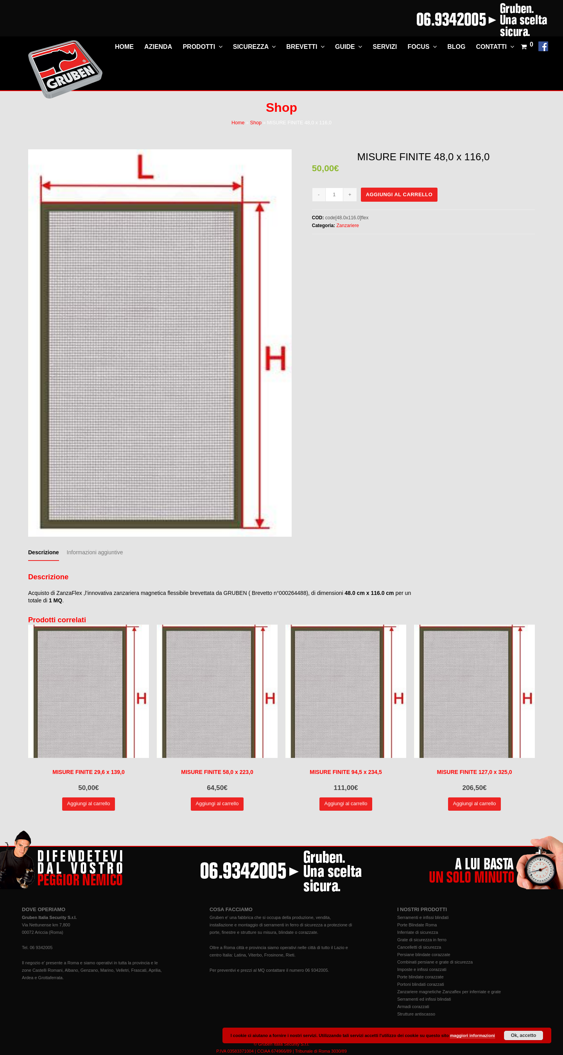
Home (238, 122)
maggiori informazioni (472, 1035)
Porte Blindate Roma (417, 924)
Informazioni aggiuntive (95, 552)
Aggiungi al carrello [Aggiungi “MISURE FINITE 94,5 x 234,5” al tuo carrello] (346, 803)
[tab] (43, 552)
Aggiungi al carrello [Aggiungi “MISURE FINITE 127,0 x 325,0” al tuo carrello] (474, 803)
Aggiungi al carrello (399, 194)
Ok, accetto (523, 1035)
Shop (255, 122)
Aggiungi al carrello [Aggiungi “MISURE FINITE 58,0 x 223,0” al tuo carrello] (217, 803)
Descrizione (43, 552)
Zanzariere (347, 225)
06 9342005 (41, 947)
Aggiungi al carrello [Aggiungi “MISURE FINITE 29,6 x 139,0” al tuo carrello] (88, 803)
